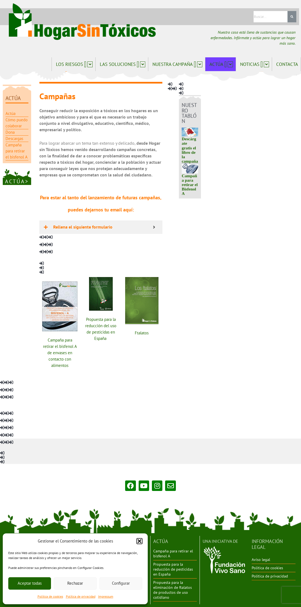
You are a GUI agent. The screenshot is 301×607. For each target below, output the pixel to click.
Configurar (121, 583)
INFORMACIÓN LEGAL (272, 543)
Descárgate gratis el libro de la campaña (187, 151)
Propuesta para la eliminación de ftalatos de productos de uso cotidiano (172, 590)
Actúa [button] (221, 64)
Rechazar (75, 583)
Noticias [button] (254, 64)
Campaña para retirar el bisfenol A (173, 554)
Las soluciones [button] (122, 64)
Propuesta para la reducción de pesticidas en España (173, 569)
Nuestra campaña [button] (177, 64)
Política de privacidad (80, 596)
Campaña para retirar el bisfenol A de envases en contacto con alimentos (59, 351)
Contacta (287, 64)
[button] (139, 541)
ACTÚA (159, 543)
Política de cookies (50, 596)
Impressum (105, 596)
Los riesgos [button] (74, 64)
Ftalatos (140, 331)
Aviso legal (261, 554)
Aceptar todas (30, 583)
